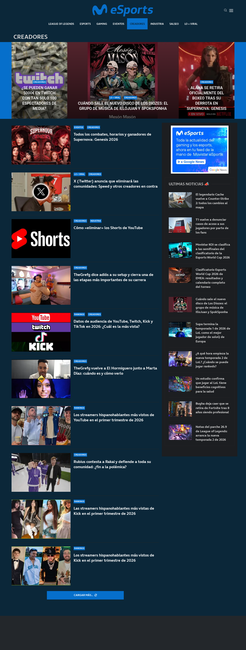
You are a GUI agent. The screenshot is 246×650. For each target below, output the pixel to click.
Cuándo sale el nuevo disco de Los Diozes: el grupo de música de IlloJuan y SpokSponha (123, 106)
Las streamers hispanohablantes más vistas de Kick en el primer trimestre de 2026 (114, 511)
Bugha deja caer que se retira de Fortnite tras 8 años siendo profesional (212, 407)
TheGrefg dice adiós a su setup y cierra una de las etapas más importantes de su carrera (113, 277)
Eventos (118, 24)
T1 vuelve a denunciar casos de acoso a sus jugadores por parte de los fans (212, 225)
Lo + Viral (191, 24)
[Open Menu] (231, 10)
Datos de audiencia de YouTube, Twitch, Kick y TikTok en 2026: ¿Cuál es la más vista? (113, 324)
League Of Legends (61, 24)
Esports (85, 24)
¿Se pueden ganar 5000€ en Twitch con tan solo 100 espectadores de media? (39, 98)
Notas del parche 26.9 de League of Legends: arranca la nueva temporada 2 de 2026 (211, 433)
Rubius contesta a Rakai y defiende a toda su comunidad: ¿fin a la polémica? (112, 464)
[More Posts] (85, 595)
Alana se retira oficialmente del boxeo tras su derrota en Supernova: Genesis (206, 98)
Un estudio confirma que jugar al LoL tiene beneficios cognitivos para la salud (211, 384)
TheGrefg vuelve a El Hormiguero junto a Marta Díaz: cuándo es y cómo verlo (115, 370)
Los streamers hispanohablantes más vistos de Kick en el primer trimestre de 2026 (114, 557)
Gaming (101, 24)
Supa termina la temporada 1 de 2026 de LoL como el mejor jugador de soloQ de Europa (213, 332)
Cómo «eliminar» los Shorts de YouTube (108, 227)
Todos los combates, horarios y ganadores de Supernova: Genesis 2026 (112, 137)
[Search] (225, 10)
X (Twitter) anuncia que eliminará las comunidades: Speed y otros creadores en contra (116, 183)
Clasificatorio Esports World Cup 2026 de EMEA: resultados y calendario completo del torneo (211, 278)
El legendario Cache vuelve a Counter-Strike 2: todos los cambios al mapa (212, 200)
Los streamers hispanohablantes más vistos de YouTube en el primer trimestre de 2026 (114, 417)
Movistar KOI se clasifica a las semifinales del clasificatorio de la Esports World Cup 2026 (213, 250)
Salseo (174, 24)
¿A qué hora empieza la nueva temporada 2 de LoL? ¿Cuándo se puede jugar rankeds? (212, 359)
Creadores (137, 24)
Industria (157, 24)
